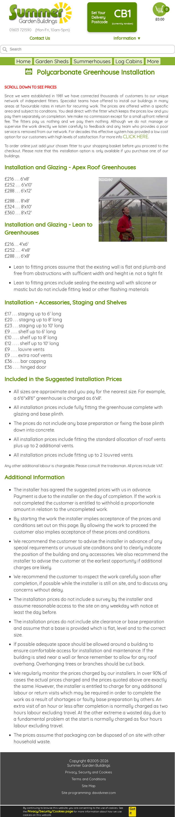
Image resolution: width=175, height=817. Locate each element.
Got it (132, 811)
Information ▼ (127, 38)
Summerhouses (92, 61)
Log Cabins (129, 61)
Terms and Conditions (89, 779)
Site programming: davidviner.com (89, 793)
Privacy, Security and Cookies (88, 772)
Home (23, 61)
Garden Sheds (52, 61)
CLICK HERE (135, 136)
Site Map (88, 786)
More (153, 61)
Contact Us (40, 38)
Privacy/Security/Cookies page (50, 811)
